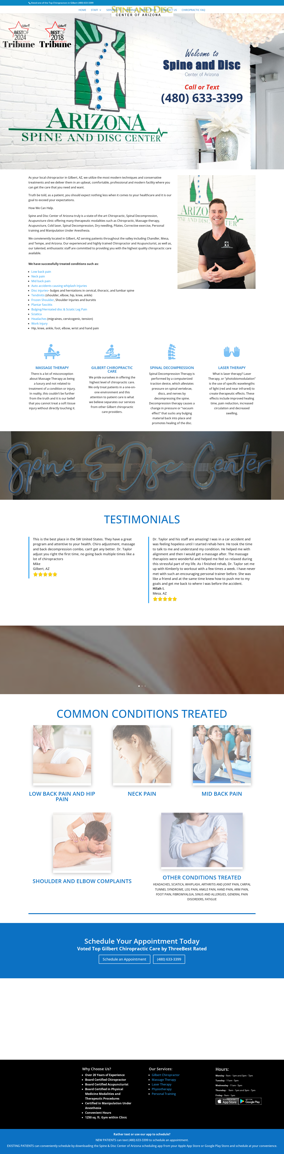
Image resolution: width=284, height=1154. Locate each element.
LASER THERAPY (232, 367)
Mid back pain (41, 281)
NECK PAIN (142, 793)
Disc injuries (39, 290)
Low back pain (41, 272)
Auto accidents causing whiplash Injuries (59, 286)
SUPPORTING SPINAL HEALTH (142, 456)
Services (112, 10)
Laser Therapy (162, 1084)
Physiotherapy (162, 1089)
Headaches (39, 319)
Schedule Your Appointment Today (142, 479)
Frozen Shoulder (42, 300)
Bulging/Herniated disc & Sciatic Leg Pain (59, 309)
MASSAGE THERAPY (52, 367)
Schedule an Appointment (124, 959)
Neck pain (38, 276)
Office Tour (148, 10)
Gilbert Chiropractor (166, 1075)
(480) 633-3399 (202, 98)
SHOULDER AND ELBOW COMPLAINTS (82, 881)
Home (82, 10)
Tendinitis (38, 295)
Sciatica (36, 314)
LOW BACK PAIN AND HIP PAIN (62, 796)
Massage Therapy (164, 1080)
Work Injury (39, 323)
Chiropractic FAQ (193, 10)
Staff (94, 10)
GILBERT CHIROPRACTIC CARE (112, 369)
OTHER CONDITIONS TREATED (202, 877)
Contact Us (169, 10)
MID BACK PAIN (222, 793)
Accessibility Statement (42, 1138)
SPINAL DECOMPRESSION (172, 367)
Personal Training (164, 1094)
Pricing (131, 10)
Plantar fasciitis (41, 305)
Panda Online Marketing (64, 1149)
